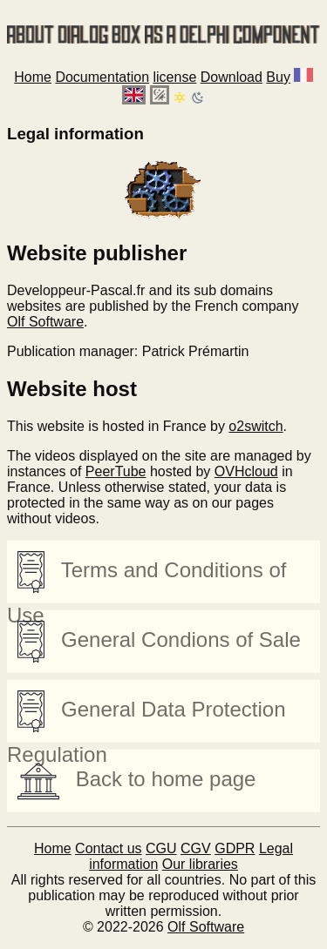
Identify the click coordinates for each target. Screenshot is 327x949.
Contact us (108, 848)
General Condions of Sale (159, 642)
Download (231, 77)
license (174, 77)
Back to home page (136, 781)
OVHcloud (246, 471)
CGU (161, 848)
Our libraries (200, 864)
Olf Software (45, 321)
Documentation (102, 77)
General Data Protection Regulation (146, 716)
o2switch (255, 426)
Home (32, 77)
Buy (278, 77)
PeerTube (115, 471)
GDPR (235, 848)
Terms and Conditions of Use (146, 577)
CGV (196, 848)
